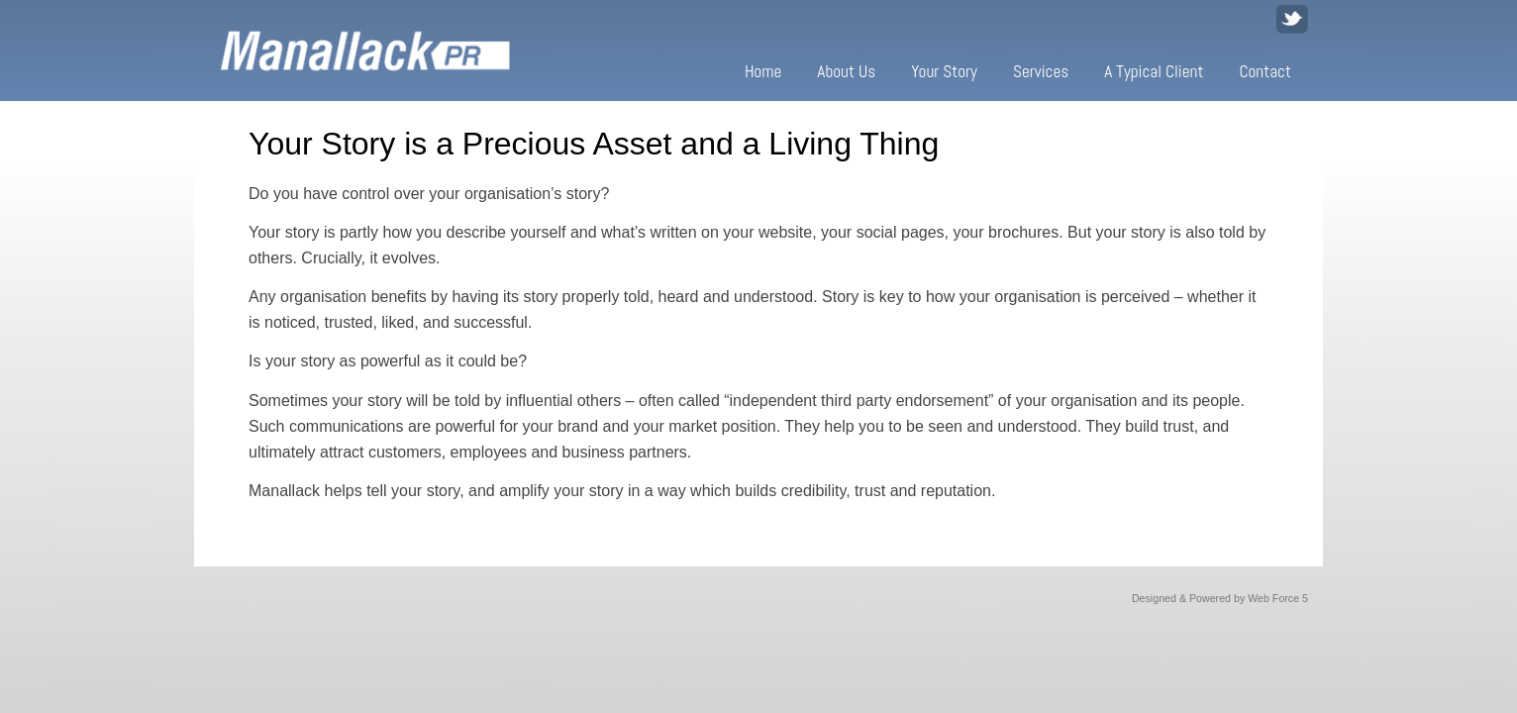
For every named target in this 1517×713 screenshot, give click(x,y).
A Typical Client (1153, 71)
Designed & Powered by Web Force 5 (1220, 598)
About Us (846, 71)
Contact (1265, 71)
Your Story (944, 71)
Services (1040, 71)
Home (763, 71)
